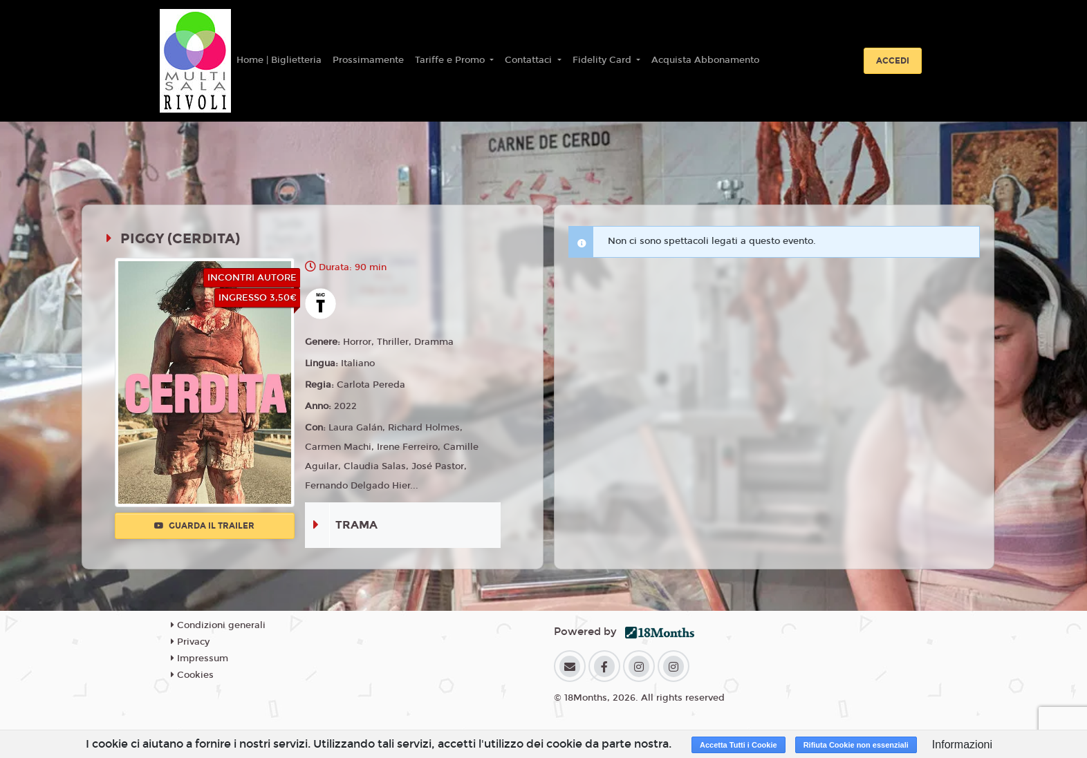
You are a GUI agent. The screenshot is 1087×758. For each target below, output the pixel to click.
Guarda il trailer (204, 526)
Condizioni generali (218, 625)
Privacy (190, 641)
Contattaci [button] (530, 60)
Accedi (892, 61)
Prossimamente (368, 60)
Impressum (199, 658)
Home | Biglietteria (279, 60)
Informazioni (962, 744)
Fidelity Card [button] (603, 60)
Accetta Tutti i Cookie (738, 745)
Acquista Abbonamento (705, 60)
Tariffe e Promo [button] (451, 60)
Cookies (192, 675)
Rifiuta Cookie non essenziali (856, 745)
